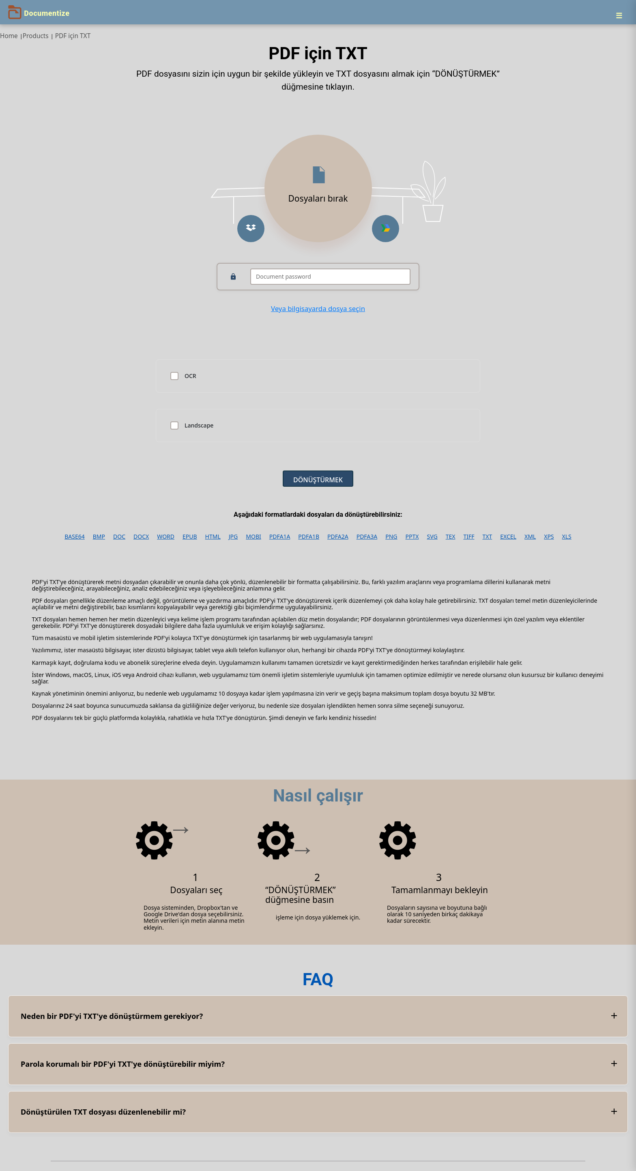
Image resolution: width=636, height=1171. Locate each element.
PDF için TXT (73, 36)
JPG (233, 536)
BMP (99, 536)
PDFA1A (279, 536)
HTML (213, 536)
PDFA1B (308, 536)
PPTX (412, 536)
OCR (190, 376)
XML (530, 536)
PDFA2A (337, 536)
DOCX (141, 536)
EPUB (190, 536)
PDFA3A (367, 536)
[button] (250, 228)
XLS (567, 536)
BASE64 (74, 536)
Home (9, 36)
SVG (432, 536)
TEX (451, 536)
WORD (165, 536)
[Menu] (619, 15)
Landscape (199, 425)
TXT (487, 536)
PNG (391, 536)
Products (36, 36)
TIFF (468, 536)
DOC (119, 536)
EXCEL (508, 536)
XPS (549, 536)
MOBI (253, 536)
